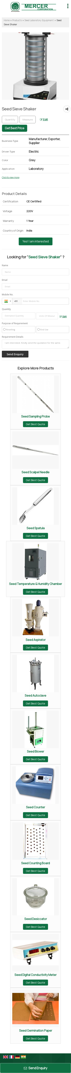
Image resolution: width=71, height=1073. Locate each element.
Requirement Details (12, 337)
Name (5, 265)
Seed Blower (35, 751)
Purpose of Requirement (15, 323)
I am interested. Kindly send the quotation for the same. (35, 344)
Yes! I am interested (35, 241)
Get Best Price (14, 128)
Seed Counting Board (35, 863)
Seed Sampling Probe (35, 416)
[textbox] (28, 119)
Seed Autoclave (35, 696)
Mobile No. (7, 294)
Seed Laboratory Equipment (39, 20)
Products (17, 20)
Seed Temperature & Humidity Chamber (35, 584)
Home (7, 20)
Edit (44, 119)
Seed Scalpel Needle (35, 472)
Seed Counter (35, 807)
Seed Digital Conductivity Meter (35, 975)
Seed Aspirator (36, 640)
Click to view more (10, 177)
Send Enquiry (35, 1068)
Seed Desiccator (35, 919)
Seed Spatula (36, 528)
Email (4, 280)
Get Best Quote (35, 424)
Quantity (6, 309)
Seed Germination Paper (35, 1031)
